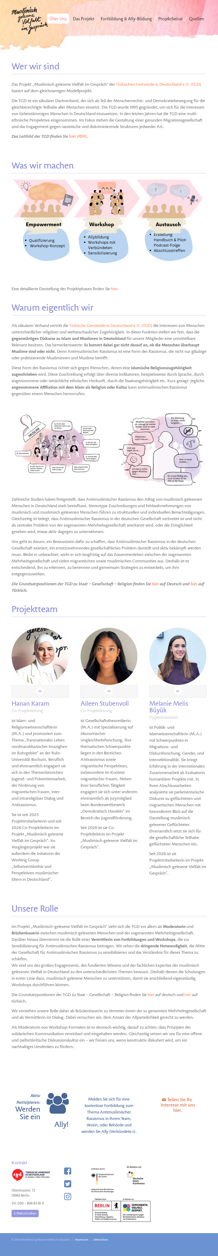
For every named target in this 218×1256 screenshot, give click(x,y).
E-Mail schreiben (25, 1213)
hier (114, 289)
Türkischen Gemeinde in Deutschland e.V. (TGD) (158, 85)
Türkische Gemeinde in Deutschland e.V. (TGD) (110, 326)
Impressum (81, 1240)
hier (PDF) (78, 137)
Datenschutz (100, 1240)
